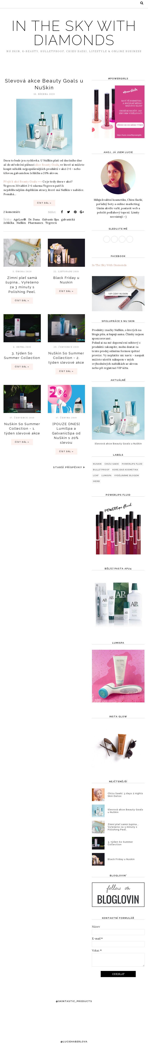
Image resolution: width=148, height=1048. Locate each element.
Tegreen (51, 222)
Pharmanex (35, 222)
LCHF (96, 475)
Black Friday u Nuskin (121, 859)
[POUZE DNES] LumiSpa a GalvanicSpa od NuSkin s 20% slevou (66, 433)
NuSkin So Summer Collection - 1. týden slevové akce (22, 428)
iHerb (96, 481)
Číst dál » (44, 203)
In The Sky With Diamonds (109, 265)
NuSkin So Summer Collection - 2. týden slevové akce (66, 357)
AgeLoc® (20, 219)
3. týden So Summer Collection (120, 843)
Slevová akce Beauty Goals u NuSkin (118, 443)
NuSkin (21, 222)
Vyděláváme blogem (126, 475)
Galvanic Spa (50, 219)
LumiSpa (106, 475)
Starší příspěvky (67, 467)
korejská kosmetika (125, 470)
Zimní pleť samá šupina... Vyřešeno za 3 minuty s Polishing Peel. (123, 827)
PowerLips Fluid (132, 464)
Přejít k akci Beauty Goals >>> (23, 181)
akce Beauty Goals (47, 164)
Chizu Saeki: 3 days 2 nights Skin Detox (125, 794)
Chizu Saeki (112, 464)
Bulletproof (101, 470)
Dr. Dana (34, 219)
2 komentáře (12, 212)
